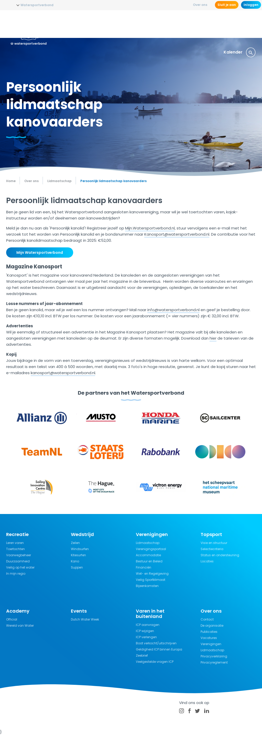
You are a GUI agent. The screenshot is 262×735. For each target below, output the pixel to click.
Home (11, 181)
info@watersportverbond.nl (173, 309)
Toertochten (15, 549)
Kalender (233, 52)
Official (11, 619)
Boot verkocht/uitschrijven (156, 643)
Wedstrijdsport (144, 24)
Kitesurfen (78, 555)
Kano (75, 561)
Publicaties (209, 631)
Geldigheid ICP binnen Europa (159, 649)
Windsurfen (80, 549)
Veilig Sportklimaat (150, 580)
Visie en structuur (214, 543)
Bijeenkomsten (147, 586)
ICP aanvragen (147, 625)
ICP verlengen (146, 637)
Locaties (207, 561)
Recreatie (176, 24)
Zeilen (75, 543)
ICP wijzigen (145, 631)
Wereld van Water (20, 625)
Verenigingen (211, 644)
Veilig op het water (20, 567)
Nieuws (83, 24)
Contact (207, 619)
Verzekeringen (238, 24)
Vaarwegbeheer (18, 555)
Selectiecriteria (212, 549)
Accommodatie (148, 555)
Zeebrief (142, 655)
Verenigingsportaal (151, 549)
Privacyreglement (214, 662)
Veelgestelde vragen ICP (154, 661)
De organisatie (212, 625)
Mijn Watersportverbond (39, 252)
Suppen (77, 567)
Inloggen (251, 5)
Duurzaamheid (18, 561)
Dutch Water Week (85, 619)
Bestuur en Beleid (149, 561)
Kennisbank (204, 24)
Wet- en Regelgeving (152, 573)
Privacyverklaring (214, 656)
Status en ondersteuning (220, 555)
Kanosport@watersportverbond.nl (176, 234)
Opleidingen (109, 24)
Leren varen (15, 543)
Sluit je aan (226, 5)
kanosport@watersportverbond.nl (63, 372)
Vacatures (209, 638)
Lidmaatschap (147, 543)
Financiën (143, 567)
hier (213, 338)
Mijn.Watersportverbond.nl (150, 228)
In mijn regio (15, 573)
